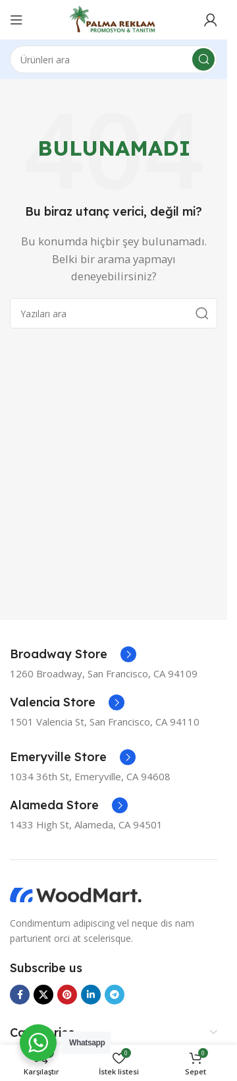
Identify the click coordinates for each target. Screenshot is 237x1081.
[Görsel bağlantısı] (76, 894)
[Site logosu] (113, 18)
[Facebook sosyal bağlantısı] (20, 994)
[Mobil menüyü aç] (16, 20)
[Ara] (113, 59)
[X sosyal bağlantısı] (43, 994)
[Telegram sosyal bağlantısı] (114, 994)
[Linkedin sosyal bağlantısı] (91, 994)
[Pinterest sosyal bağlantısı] (67, 994)
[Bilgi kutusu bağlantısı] (73, 654)
